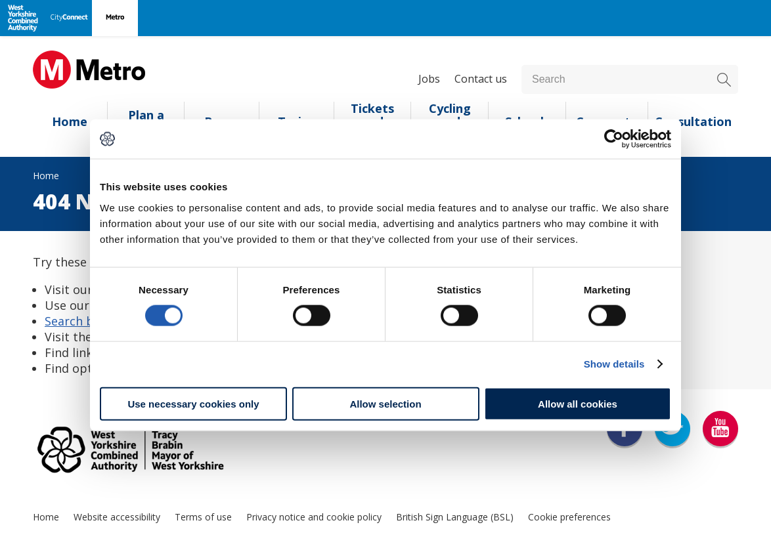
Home (69, 121)
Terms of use (203, 517)
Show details (614, 364)
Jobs (429, 79)
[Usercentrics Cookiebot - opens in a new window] (613, 139)
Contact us (480, 79)
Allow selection (385, 403)
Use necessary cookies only (193, 403)
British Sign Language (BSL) (455, 517)
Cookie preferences (569, 517)
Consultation (693, 121)
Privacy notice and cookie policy (314, 517)
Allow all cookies (577, 403)
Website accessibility (117, 517)
